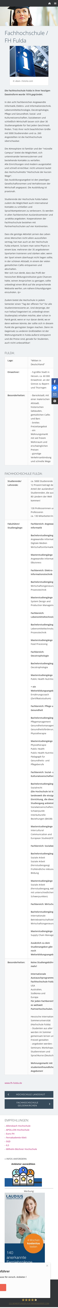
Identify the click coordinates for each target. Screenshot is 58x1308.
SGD (8, 1141)
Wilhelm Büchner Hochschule (21, 1149)
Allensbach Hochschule (18, 1125)
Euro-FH (10, 1133)
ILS (7, 1145)
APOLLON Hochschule (17, 1129)
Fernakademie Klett (16, 1137)
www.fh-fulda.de (13, 1082)
